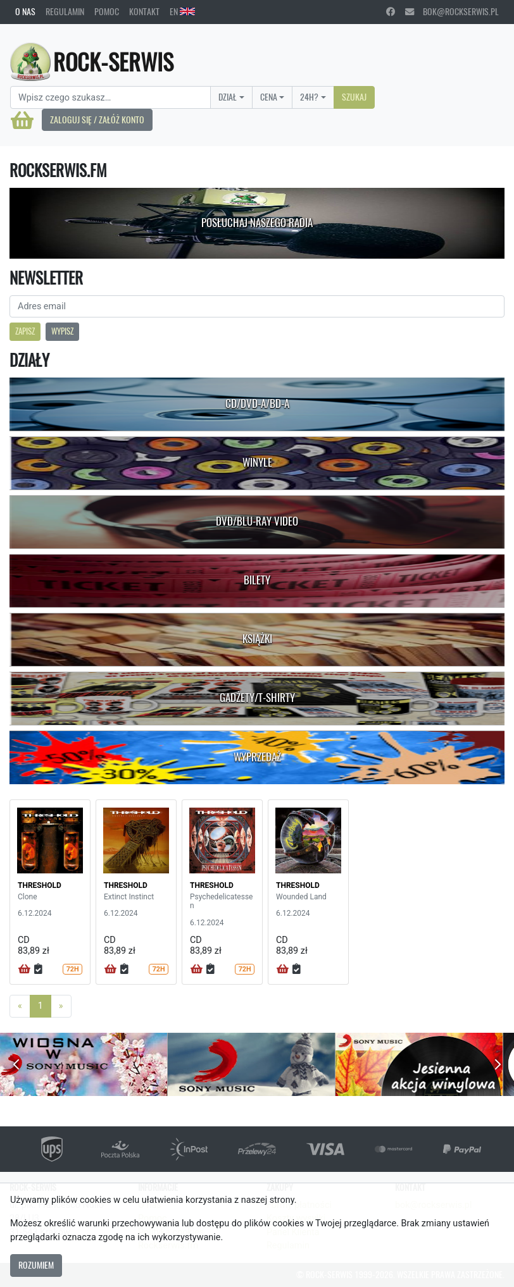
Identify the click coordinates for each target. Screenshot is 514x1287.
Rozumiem (36, 1265)
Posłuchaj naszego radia (257, 222)
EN (182, 11)
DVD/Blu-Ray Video (257, 521)
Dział (227, 96)
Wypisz (62, 331)
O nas (25, 11)
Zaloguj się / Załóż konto (97, 119)
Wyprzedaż (257, 757)
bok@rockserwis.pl (452, 11)
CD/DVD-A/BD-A (257, 403)
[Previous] (19, 1006)
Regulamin (65, 11)
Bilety (257, 580)
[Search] (110, 97)
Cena (268, 96)
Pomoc (106, 11)
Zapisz (25, 331)
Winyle (257, 462)
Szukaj (354, 96)
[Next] (61, 1006)
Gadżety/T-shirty (257, 697)
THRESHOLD (39, 885)
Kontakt (144, 11)
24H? (309, 96)
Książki (257, 638)
